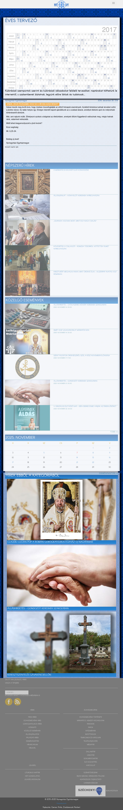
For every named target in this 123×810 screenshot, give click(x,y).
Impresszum (61, 803)
